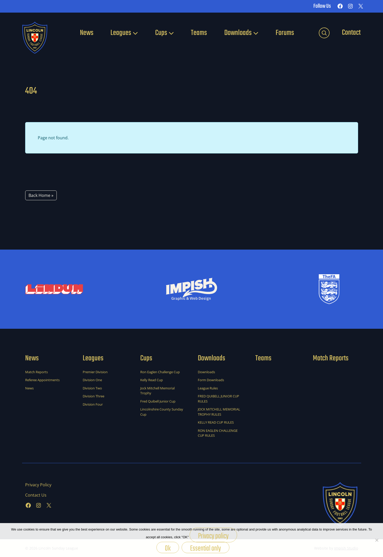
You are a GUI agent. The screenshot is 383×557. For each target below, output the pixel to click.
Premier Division (95, 372)
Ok (168, 548)
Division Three (93, 396)
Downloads (238, 33)
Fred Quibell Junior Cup (157, 401)
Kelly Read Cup (151, 380)
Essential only (205, 548)
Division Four (93, 404)
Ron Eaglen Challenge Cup (160, 372)
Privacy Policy (38, 485)
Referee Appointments (42, 380)
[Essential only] (376, 540)
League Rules (208, 388)
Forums (285, 33)
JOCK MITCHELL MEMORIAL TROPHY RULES (219, 412)
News (87, 33)
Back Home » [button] (41, 195)
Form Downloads (211, 380)
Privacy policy (213, 536)
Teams (199, 33)
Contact (351, 33)
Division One (92, 380)
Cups (161, 33)
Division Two (92, 388)
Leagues (120, 33)
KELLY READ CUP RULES (216, 422)
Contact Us (35, 495)
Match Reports (36, 372)
